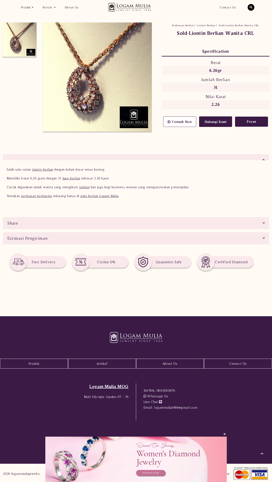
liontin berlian (42, 168)
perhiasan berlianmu (36, 194)
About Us (71, 7)
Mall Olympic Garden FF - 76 (106, 395)
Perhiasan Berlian (183, 25)
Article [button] (47, 7)
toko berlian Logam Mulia (99, 194)
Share (12, 222)
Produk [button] (26, 7)
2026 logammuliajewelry (21, 472)
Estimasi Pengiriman (27, 237)
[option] (19, 39)
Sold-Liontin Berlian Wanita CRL (239, 25)
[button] (251, 7)
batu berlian (71, 177)
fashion (84, 186)
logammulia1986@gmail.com (170, 406)
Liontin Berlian (206, 25)
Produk (34, 362)
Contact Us (228, 7)
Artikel (102, 362)
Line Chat (152, 400)
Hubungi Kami (216, 122)
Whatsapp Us (155, 395)
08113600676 (159, 389)
